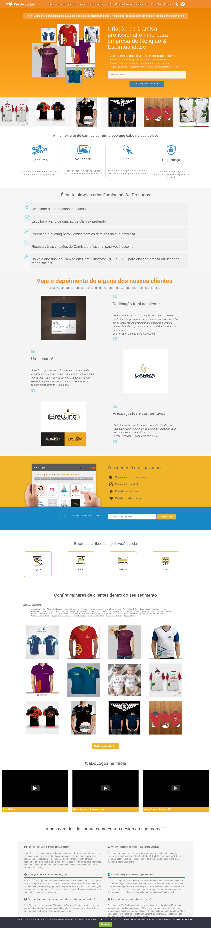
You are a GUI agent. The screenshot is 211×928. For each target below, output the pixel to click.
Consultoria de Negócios (78, 611)
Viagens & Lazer (129, 616)
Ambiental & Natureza (71, 609)
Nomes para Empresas (92, 4)
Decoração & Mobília (131, 611)
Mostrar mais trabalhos (105, 746)
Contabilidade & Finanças (98, 611)
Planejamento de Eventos (156, 613)
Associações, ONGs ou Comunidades (136, 609)
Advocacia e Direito (38, 609)
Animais (84, 609)
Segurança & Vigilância (96, 616)
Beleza (164, 609)
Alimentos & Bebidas (54, 609)
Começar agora (166, 517)
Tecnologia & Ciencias (114, 616)
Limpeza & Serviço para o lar (41, 613)
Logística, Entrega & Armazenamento (67, 613)
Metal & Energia (108, 613)
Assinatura (142, 4)
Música (118, 613)
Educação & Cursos (148, 611)
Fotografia (160, 611)
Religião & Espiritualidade (40, 616)
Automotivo (156, 609)
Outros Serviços (124, 4)
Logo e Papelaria (67, 4)
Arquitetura (93, 609)
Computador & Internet (39, 611)
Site (110, 4)
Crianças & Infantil (115, 611)
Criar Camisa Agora (147, 83)
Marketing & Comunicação (91, 613)
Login (168, 4)
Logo (52, 4)
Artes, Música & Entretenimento (110, 609)
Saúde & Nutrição (79, 616)
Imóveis (168, 611)
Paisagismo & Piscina (137, 613)
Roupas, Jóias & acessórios (61, 616)
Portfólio (156, 4)
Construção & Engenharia (58, 611)
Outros (125, 613)
